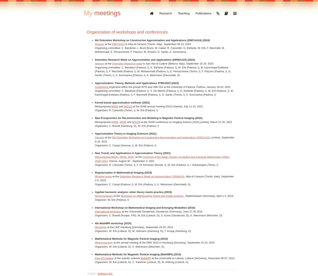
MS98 (123, 122)
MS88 (114, 122)
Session (99, 44)
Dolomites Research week (127, 63)
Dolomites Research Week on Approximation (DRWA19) (152, 176)
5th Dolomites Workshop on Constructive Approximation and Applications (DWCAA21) (161, 137)
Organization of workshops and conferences (127, 32)
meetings (102, 13)
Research (165, 13)
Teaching (184, 13)
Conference (102, 86)
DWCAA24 (118, 44)
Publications (203, 13)
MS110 (128, 106)
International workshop (108, 211)
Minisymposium (104, 195)
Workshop (100, 227)
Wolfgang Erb (105, 273)
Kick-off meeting (104, 258)
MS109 (136, 122)
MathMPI (146, 258)
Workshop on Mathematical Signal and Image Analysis (152, 195)
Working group (103, 176)
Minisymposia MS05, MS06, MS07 (115, 156)
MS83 (114, 106)
